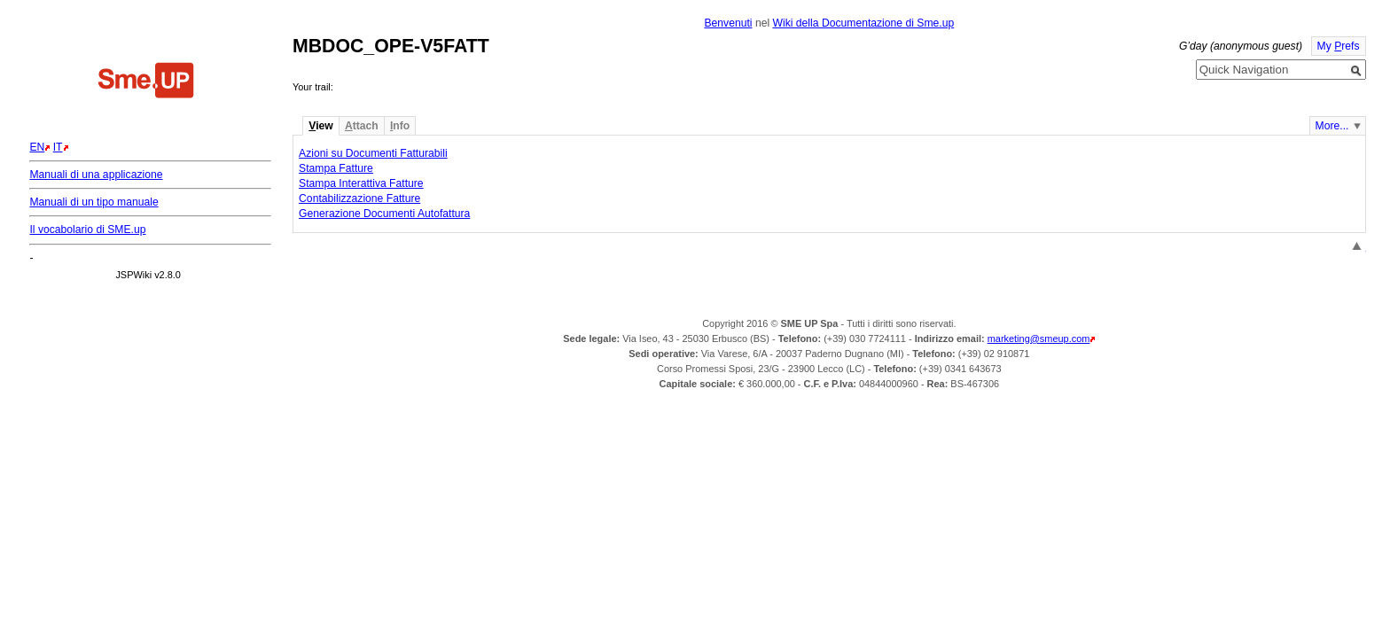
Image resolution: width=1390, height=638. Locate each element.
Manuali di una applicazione (95, 174)
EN (36, 147)
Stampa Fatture (336, 168)
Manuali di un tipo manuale (93, 202)
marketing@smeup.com (1039, 338)
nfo (400, 126)
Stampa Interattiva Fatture (361, 183)
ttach (362, 126)
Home (146, 82)
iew (320, 126)
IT (58, 147)
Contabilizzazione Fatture (359, 198)
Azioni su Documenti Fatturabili (373, 153)
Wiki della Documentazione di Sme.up (863, 23)
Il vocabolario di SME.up (87, 229)
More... (1332, 126)
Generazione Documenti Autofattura (384, 213)
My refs (1338, 46)
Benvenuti (728, 23)
